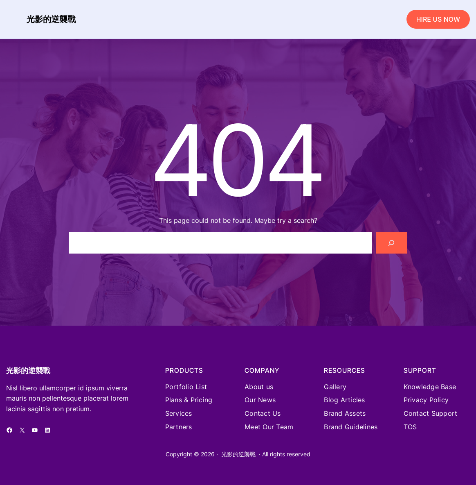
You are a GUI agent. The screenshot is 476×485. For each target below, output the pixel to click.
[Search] (391, 243)
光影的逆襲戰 (51, 19)
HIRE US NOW (438, 19)
